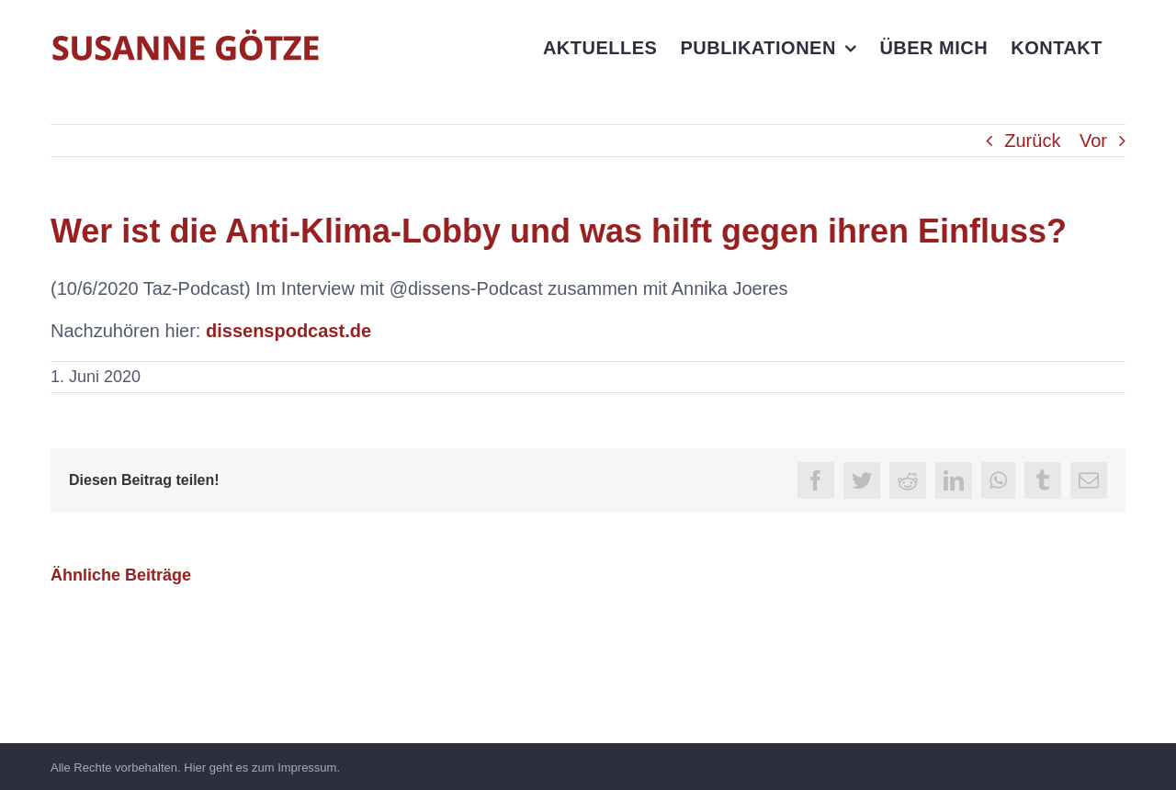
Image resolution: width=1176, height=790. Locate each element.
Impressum (306, 767)
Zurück (1032, 140)
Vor (1093, 140)
